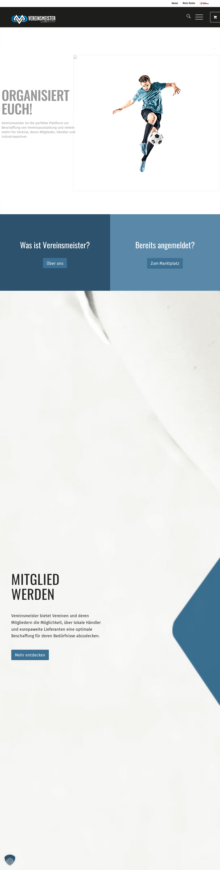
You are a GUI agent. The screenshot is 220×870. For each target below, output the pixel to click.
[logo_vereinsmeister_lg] (33, 17)
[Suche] (186, 17)
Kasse (175, 3)
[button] (10, 860)
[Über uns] (55, 263)
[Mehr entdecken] (30, 655)
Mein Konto (189, 3)
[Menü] (197, 17)
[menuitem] (186, 17)
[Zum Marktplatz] (165, 263)
